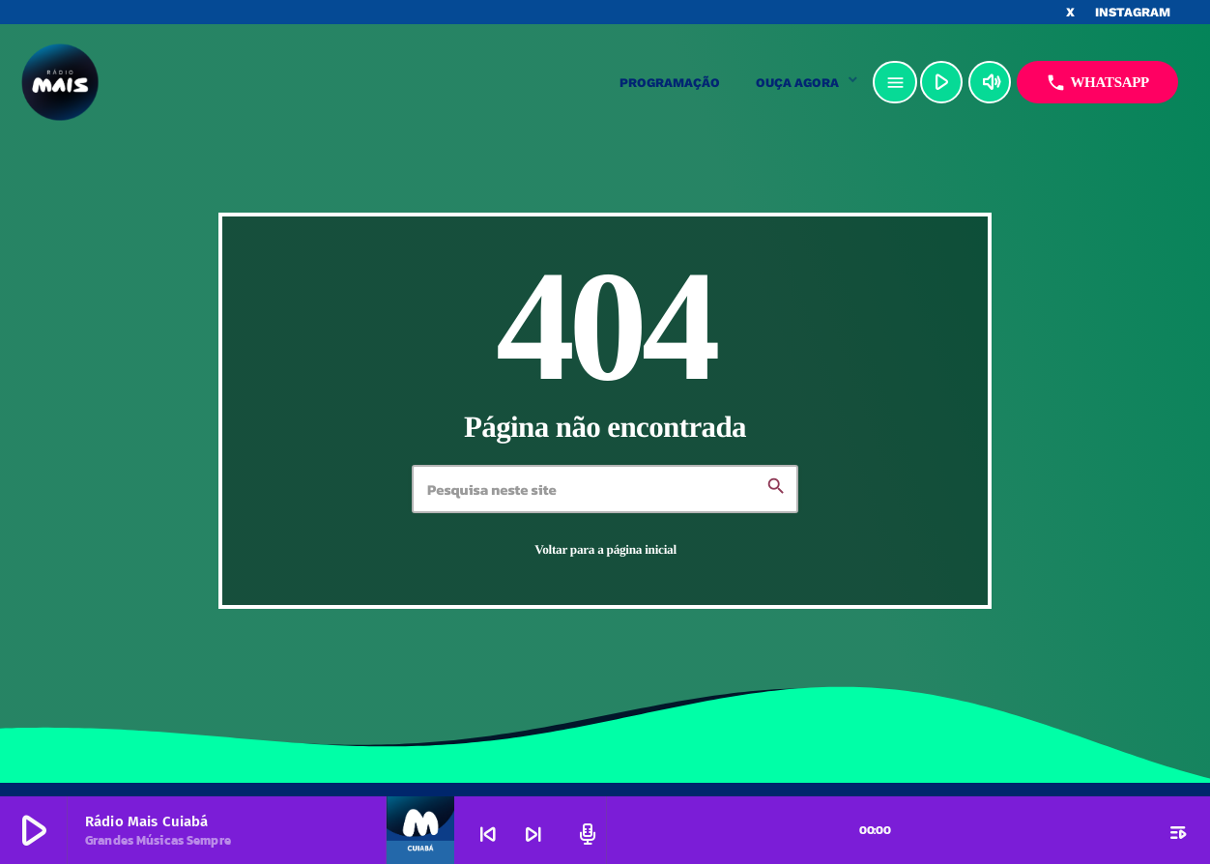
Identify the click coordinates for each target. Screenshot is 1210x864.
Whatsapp (1097, 82)
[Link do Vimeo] (155, 82)
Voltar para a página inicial (605, 549)
